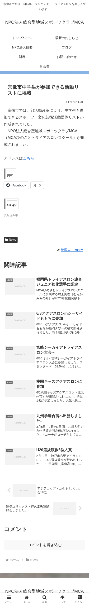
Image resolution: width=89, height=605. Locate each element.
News (10, 239)
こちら (28, 158)
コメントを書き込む (45, 545)
